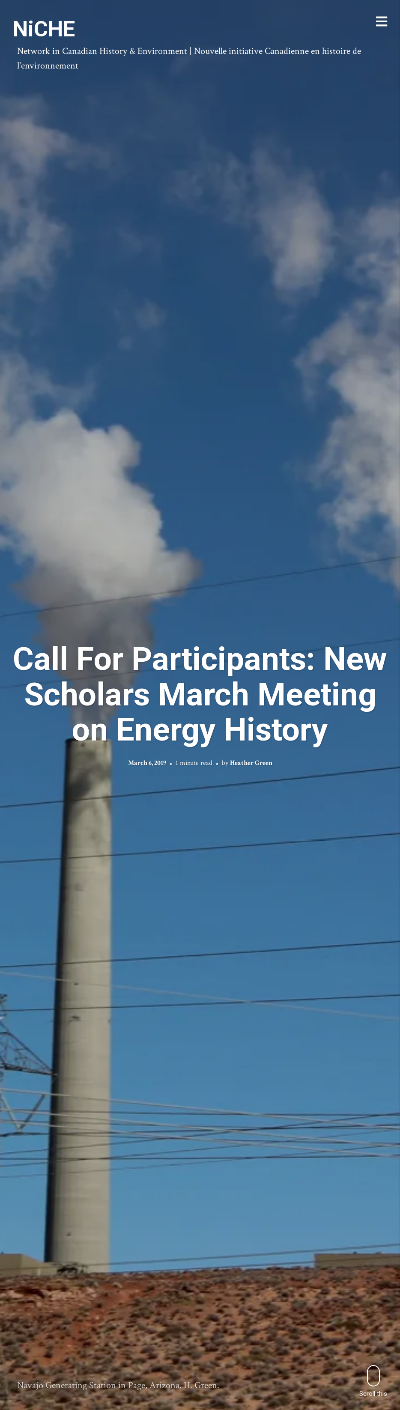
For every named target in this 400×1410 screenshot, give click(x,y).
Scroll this (373, 1381)
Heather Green (251, 762)
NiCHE (44, 29)
